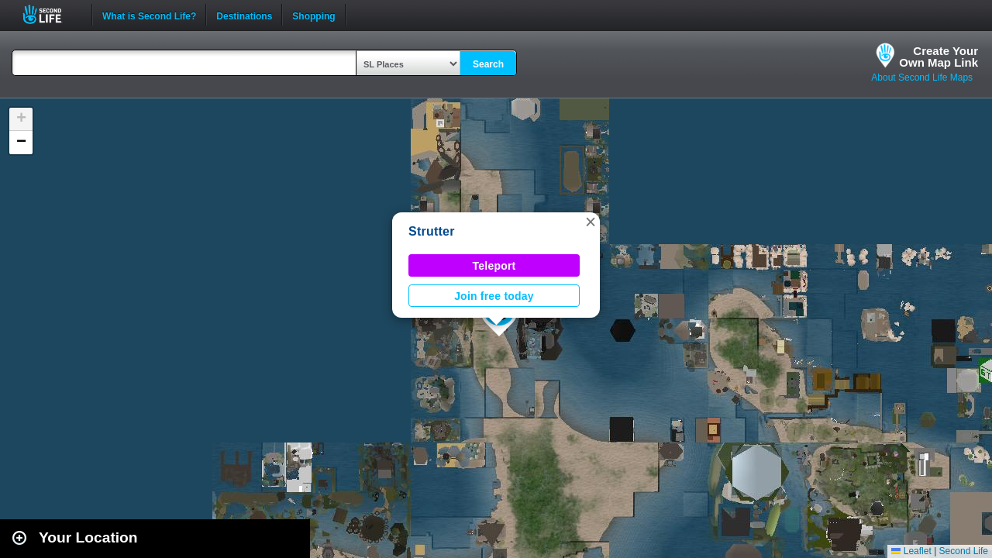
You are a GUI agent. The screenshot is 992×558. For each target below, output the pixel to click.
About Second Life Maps (922, 77)
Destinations (244, 15)
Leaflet (911, 551)
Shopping (313, 15)
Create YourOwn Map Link (938, 56)
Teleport (494, 266)
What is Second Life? (149, 15)
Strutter (431, 231)
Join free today (494, 296)
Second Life (51, 14)
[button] (590, 221)
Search (488, 64)
